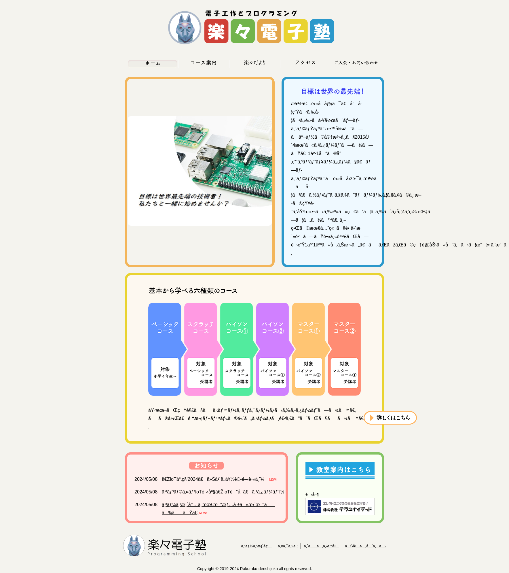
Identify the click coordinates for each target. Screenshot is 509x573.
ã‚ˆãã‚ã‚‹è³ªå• (321, 546)
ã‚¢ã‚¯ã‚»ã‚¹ (288, 546)
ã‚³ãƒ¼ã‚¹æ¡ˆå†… (256, 546)
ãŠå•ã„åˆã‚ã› (365, 546)
